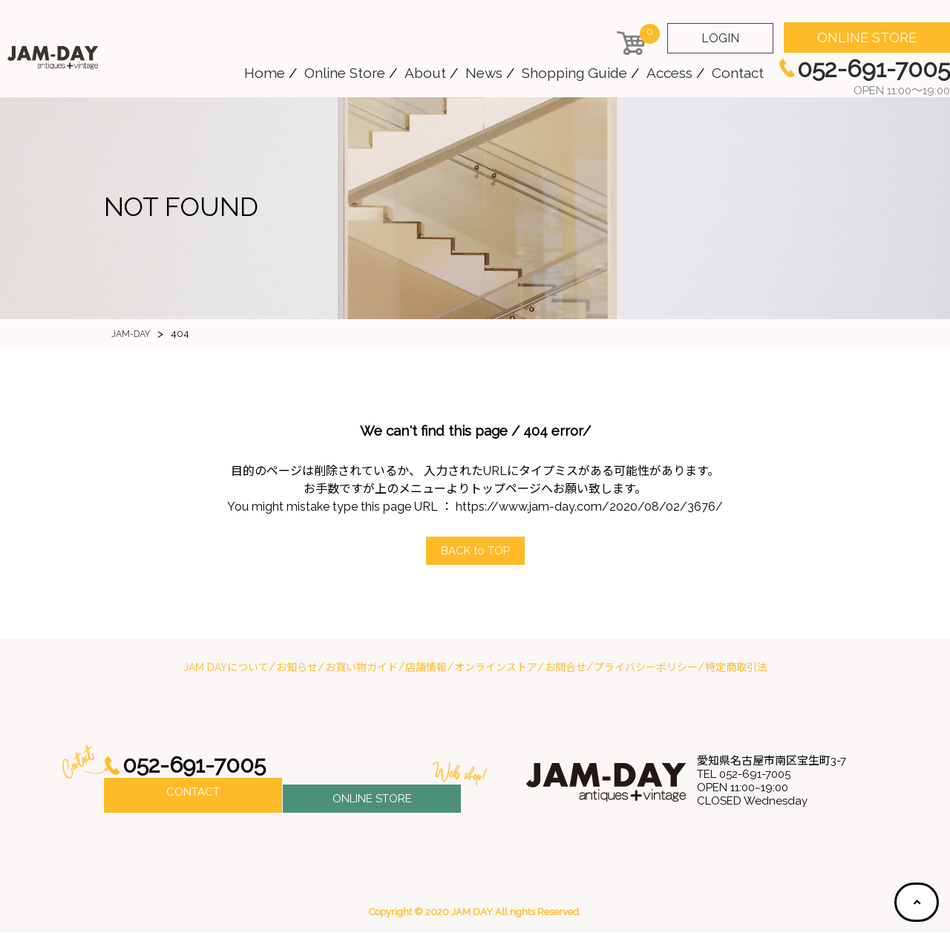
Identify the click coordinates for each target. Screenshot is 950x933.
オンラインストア (495, 668)
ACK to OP (475, 551)
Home (264, 73)
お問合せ (565, 668)
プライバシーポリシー (646, 668)
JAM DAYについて (226, 668)
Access (669, 73)
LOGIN (720, 38)
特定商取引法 (736, 668)
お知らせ (297, 668)
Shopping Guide (574, 73)
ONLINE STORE (867, 37)
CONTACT (193, 796)
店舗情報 (426, 668)
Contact (738, 73)
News (483, 73)
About (425, 73)
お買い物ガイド (361, 668)
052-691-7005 (198, 766)
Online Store (344, 73)
